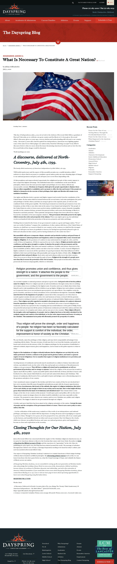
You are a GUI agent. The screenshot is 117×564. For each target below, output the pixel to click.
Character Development (96, 155)
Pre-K (88, 15)
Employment (81, 557)
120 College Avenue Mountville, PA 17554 (11, 555)
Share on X (74, 276)
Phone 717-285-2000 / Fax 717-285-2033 (98, 8)
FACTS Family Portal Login (87, 2)
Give (111, 2)
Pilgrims (91, 168)
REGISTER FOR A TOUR (22, 479)
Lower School (46, 554)
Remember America (15, 46)
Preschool (45, 544)
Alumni (101, 2)
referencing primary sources (56, 456)
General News (93, 162)
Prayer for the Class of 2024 (100, 137)
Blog (4, 46)
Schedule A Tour (105, 21)
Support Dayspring (94, 175)
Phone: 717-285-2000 (28, 562)
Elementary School (94, 160)
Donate (79, 544)
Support (87, 21)
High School (92, 164)
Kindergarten (46, 551)
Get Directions (27, 554)
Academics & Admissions (25, 21)
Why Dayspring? (63, 544)
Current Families (48, 21)
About (7, 21)
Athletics (64, 21)
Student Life (62, 554)
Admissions (61, 547)
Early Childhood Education (97, 157)
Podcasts (91, 170)
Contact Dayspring (83, 561)
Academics (92, 149)
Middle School (93, 166)
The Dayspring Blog (64, 561)
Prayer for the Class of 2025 (100, 131)
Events (76, 21)
